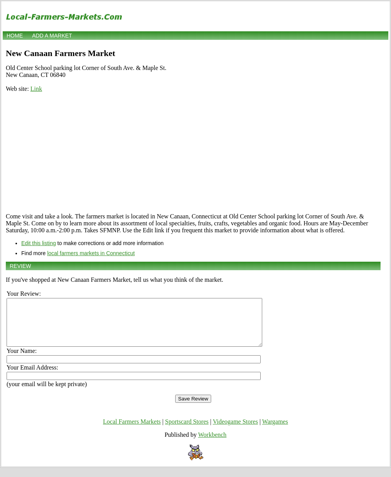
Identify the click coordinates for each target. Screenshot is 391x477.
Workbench (212, 444)
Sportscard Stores (186, 431)
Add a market (52, 35)
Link (36, 88)
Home (15, 35)
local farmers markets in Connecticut (91, 253)
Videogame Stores (235, 431)
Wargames (275, 431)
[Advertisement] (193, 153)
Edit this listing (38, 243)
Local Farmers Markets (131, 431)
